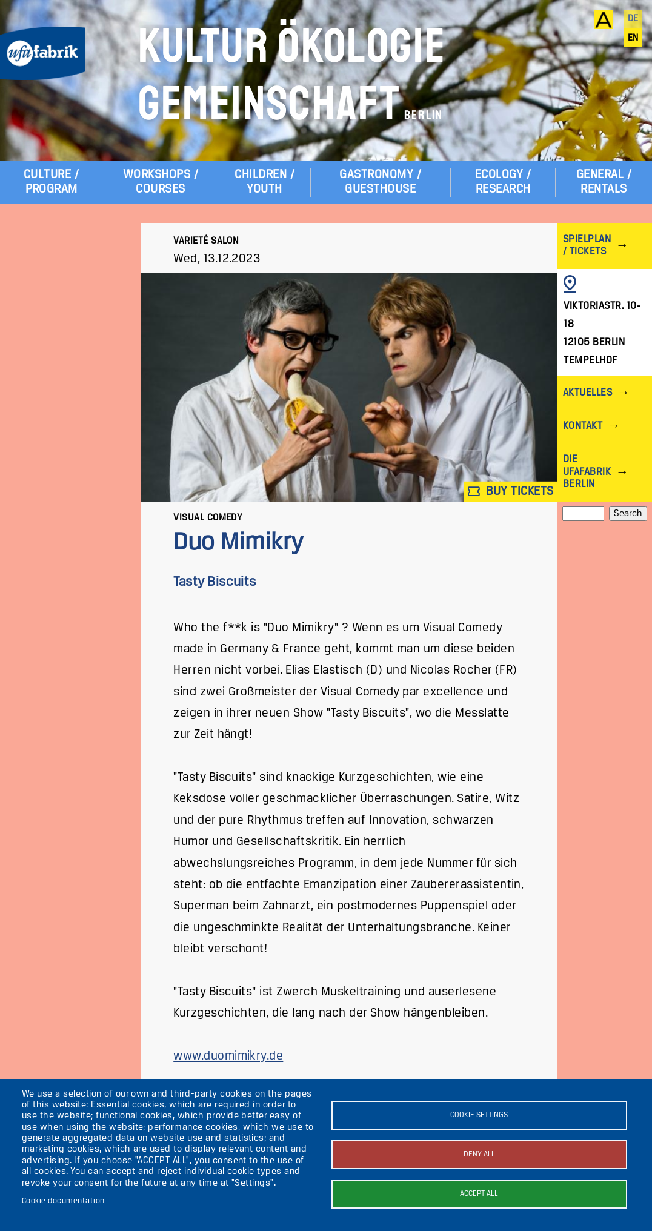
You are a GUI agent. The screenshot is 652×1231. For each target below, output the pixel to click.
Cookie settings (479, 1115)
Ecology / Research (503, 182)
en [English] (633, 38)
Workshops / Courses (160, 182)
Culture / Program (51, 182)
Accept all (479, 1194)
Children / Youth (264, 182)
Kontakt (582, 426)
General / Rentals (603, 182)
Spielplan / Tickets (587, 245)
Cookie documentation (63, 1201)
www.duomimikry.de (228, 1056)
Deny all (479, 1154)
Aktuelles (587, 393)
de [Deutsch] (633, 19)
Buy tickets (511, 491)
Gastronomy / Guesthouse (380, 182)
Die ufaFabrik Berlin (587, 471)
